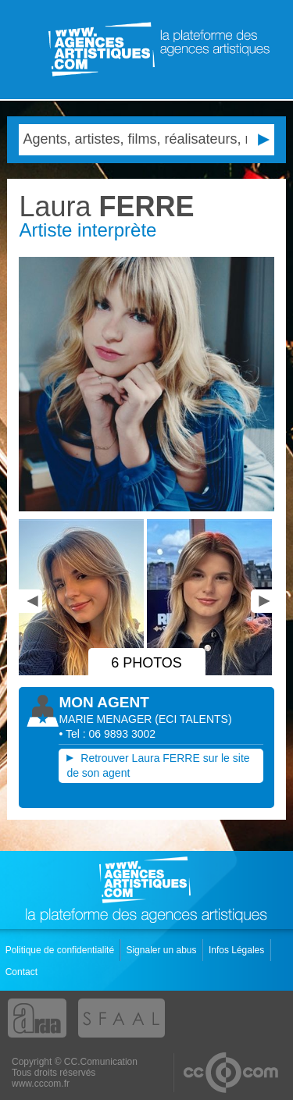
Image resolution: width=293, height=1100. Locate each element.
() (193, 719)
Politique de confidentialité (61, 950)
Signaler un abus (162, 950)
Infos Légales (238, 950)
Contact (23, 972)
